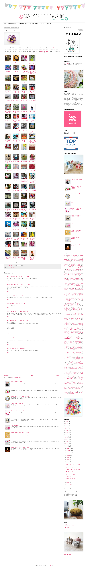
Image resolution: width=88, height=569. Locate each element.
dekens (77, 287)
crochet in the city (77, 283)
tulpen (75, 379)
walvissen (73, 387)
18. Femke (16, 100)
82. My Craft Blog (16, 258)
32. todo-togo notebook (32, 131)
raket (79, 351)
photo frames (67, 343)
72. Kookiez (32, 228)
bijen (81, 266)
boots (68, 272)
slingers (68, 364)
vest (74, 382)
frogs (72, 302)
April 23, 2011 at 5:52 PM (21, 311)
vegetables (68, 382)
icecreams (81, 312)
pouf (72, 349)
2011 (66, 446)
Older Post (58, 375)
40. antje (32, 151)
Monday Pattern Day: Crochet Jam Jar (20, 447)
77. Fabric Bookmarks (8, 248)
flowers (69, 300)
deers (72, 287)
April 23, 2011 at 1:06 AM (22, 276)
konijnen (66, 322)
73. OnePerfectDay (8, 239)
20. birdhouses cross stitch (32, 101)
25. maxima (7, 120)
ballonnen (66, 264)
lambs (67, 325)
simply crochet (74, 361)
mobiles (65, 336)
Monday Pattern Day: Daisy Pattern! (20, 396)
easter (74, 292)
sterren (74, 371)
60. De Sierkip (32, 200)
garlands (81, 302)
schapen (78, 358)
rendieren (81, 354)
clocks (81, 279)
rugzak (76, 357)
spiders (81, 368)
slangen (65, 363)
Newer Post (7, 375)
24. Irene (32, 111)
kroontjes (73, 323)
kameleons (79, 317)
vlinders (68, 384)
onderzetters (67, 338)
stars (81, 369)
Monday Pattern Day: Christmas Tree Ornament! (23, 389)
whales (65, 391)
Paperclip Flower (15, 425)
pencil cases (78, 341)
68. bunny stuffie (32, 219)
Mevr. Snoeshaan (11, 276)
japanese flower (76, 314)
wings (70, 391)
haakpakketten (76, 309)
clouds (79, 280)
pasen (65, 341)
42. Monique (16, 161)
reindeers (74, 354)
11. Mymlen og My (24, 82)
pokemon (72, 347)
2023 (66, 425)
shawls (74, 359)
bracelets (79, 272)
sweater (68, 373)
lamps (65, 327)
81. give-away (8, 258)
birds (67, 268)
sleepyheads (71, 363)
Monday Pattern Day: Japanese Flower (20, 418)
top (76, 378)
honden (73, 312)
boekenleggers (67, 270)
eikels (75, 295)
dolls (79, 288)
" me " (9, 303)
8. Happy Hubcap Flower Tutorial (32, 72)
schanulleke (69, 358)
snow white (78, 367)
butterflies (66, 274)
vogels (72, 386)
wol (74, 391)
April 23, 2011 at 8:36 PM (22, 337)
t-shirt (74, 373)
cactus (70, 275)
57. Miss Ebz (8, 200)
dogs (73, 288)
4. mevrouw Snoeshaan (32, 63)
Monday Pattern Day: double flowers (20, 410)
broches (65, 273)
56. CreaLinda (32, 191)
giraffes (71, 304)
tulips (70, 379)
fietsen (72, 298)
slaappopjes (78, 362)
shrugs (67, 361)
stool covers (68, 372)
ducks (76, 290)
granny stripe (67, 307)
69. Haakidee (8, 229)
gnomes (76, 304)
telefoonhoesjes (69, 377)
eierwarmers (68, 295)
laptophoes (79, 327)
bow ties (73, 272)
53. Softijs (8, 190)
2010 (66, 488)
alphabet (74, 256)
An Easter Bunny (70, 471)
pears (71, 341)
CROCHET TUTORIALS (23, 23)
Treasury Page (52, 47)
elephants (81, 295)
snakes (72, 366)
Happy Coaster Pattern (16, 381)
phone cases (78, 342)
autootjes (75, 260)
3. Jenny (24, 62)
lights (72, 328)
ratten (71, 353)
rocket (67, 357)
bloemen (69, 269)
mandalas (81, 332)
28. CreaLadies (32, 121)
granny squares (74, 305)
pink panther (80, 346)
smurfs (67, 366)
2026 (66, 421)
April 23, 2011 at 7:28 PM (21, 320)
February (69, 484)
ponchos (65, 348)
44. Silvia (32, 161)
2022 (66, 427)
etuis (81, 297)
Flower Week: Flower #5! (17, 403)
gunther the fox (76, 308)
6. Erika (16, 71)
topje (80, 378)
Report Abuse (68, 554)
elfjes (67, 297)
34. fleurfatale (16, 141)
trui (65, 379)
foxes (78, 300)
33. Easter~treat (8, 141)
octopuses (69, 337)
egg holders (73, 294)
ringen (67, 356)
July (68, 457)
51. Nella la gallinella (24, 181)
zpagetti (72, 393)
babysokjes (79, 261)
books (81, 270)
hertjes (67, 312)
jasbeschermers (73, 315)
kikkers (76, 319)
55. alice (24, 190)
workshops (66, 392)
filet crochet (80, 298)
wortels (71, 392)
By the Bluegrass (11, 337)
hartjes (66, 310)
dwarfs (81, 290)
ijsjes (68, 313)
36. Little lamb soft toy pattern (32, 141)
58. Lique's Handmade (15, 200)
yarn (82, 392)
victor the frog (67, 383)
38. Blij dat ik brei (16, 151)
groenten (75, 307)
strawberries (76, 372)
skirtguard (70, 362)
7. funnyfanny (24, 72)
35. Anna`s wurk (24, 141)
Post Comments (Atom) (16, 377)
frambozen (66, 302)
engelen (76, 297)
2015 (66, 439)
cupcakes (71, 285)
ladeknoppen (80, 324)
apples (65, 259)
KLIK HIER (66, 63)
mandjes (68, 333)
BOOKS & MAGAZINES (12, 23)
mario (74, 333)
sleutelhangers (79, 363)
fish (74, 299)
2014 (66, 441)
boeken (78, 269)
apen (73, 258)
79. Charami (24, 248)
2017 (66, 436)
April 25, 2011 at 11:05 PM (18, 348)
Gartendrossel (10, 320)
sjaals (81, 361)
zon (67, 393)
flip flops (80, 299)
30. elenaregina (16, 131)
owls (78, 338)
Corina (9, 295)
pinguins (73, 346)
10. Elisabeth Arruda (16, 82)
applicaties (73, 259)
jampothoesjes (67, 314)
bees (65, 266)
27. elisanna (24, 121)
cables (79, 274)
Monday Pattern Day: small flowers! (20, 432)
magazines (73, 332)
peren (71, 342)
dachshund (66, 287)
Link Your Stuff (11, 267)
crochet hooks (67, 283)
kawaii (72, 318)
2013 (66, 443)
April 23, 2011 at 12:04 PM (18, 303)
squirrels (74, 369)
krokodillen (66, 323)
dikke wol (66, 288)
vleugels (81, 383)
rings (72, 356)
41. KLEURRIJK (8, 162)
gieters (78, 303)
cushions (78, 285)
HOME (5, 23)
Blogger (50, 565)
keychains (66, 319)
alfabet (67, 256)
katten (65, 318)
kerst (78, 318)
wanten (79, 387)
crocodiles (78, 284)
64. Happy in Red (32, 210)
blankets (80, 268)
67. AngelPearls (24, 219)
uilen (74, 381)
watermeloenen (77, 388)
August (68, 455)
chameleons (72, 278)
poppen (71, 348)
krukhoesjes (80, 323)
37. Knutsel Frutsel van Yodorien (7, 152)
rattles (78, 353)
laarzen (74, 324)
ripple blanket (79, 356)
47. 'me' (24, 170)
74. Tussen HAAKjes (16, 239)
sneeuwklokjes (78, 366)
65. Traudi (7, 218)
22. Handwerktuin (16, 112)
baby (67, 261)
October (69, 452)
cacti (65, 275)
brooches (71, 273)
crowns (65, 285)
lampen (79, 325)
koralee (9, 348)
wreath (76, 392)
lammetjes (73, 325)
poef (67, 347)
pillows (66, 345)
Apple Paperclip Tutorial (17, 440)
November (69, 450)
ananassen (81, 256)
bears (78, 265)
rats (65, 353)
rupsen (81, 357)
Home (32, 375)
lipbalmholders (67, 331)
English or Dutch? (70, 467)
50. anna (16, 180)
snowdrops (66, 368)
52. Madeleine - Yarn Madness (32, 181)
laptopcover (71, 327)
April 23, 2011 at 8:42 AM (17, 295)
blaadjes (73, 268)
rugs (72, 357)
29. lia (8, 130)
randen (72, 352)
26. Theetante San (16, 121)
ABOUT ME (49, 23)
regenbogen (66, 354)
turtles (81, 379)
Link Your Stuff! (70, 466)
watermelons (66, 389)
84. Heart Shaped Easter (32, 258)
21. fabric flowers (8, 112)
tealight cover (74, 376)
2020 (66, 430)
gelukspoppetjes (70, 303)
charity (78, 278)
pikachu (79, 343)
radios (65, 351)
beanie (72, 265)
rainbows (72, 351)
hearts (73, 310)
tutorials (68, 381)
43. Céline (24, 161)
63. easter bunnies (24, 210)
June (68, 459)
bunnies (78, 273)
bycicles (74, 274)
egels (79, 293)
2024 (66, 423)
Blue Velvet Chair (11, 284)
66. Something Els (16, 219)
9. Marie (8, 82)
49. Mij (8, 180)
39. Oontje (24, 151)
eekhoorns (68, 293)
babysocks (72, 261)
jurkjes (79, 315)
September (69, 453)
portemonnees (78, 348)
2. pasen (16, 62)
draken (76, 289)
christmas (66, 279)
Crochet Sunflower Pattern (73, 469)
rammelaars (66, 352)
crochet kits (70, 284)
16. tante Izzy (32, 92)
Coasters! (68, 476)
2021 (66, 428)
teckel (81, 376)
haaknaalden (66, 309)
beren (70, 266)
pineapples (66, 346)
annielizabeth (10, 311)
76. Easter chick (32, 239)
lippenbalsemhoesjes (77, 331)
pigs (74, 343)
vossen (78, 386)
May (68, 461)
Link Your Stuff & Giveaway (73, 464)
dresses (70, 290)
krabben (73, 322)
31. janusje (24, 130)
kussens (68, 324)
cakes (82, 275)
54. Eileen (15, 190)
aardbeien (75, 255)
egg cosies (66, 294)
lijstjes (78, 328)
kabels (65, 317)
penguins (65, 342)
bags (72, 263)
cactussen (76, 275)
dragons (71, 289)
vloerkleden (66, 386)
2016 (69, 255)
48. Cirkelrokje (32, 171)
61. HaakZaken (8, 210)
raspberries (78, 352)
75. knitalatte (24, 239)
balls (79, 264)
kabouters (71, 317)
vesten (79, 382)
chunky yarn (75, 279)
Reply (8, 280)
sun (82, 372)
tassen (65, 376)
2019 (66, 432)
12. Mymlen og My (32, 82)
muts (82, 336)
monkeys (70, 336)
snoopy (72, 367)
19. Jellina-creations (24, 101)
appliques (81, 259)
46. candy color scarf (15, 171)
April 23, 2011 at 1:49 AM (23, 284)
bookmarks (75, 270)
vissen (74, 383)
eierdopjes (81, 294)
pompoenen (79, 347)
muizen (76, 336)
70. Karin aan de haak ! (16, 229)
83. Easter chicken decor (24, 258)
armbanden (68, 260)
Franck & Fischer (70, 478)
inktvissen (77, 313)
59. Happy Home (24, 200)
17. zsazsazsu (8, 101)
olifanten (78, 337)
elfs (72, 297)
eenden (74, 293)
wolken (79, 391)
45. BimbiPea (8, 171)
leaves (65, 328)
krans (79, 322)
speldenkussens (73, 368)
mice (79, 333)
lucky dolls (66, 332)
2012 (65, 255)
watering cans (67, 388)
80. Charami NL (32, 248)
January (69, 486)
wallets (65, 387)
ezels (67, 298)
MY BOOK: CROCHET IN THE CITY (37, 23)
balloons (73, 264)
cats (65, 278)
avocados (81, 260)
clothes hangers (70, 280)
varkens (81, 381)
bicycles (76, 266)
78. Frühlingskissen (16, 248)
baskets (65, 265)
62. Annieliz (16, 210)
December (69, 448)
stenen (68, 371)
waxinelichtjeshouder (76, 389)
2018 (66, 434)
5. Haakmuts (8, 71)
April (68, 463)
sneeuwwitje (66, 367)
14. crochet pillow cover (16, 92)
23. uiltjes (24, 111)
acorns (81, 255)
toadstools (69, 378)
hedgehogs (81, 310)
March (68, 482)
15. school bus (24, 92)
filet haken (68, 299)
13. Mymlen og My (8, 92)
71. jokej (24, 228)
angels (67, 258)
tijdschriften (80, 377)
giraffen (65, 304)
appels (78, 258)
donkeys (65, 289)
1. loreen (8, 62)
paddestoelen (67, 340)
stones (81, 371)
